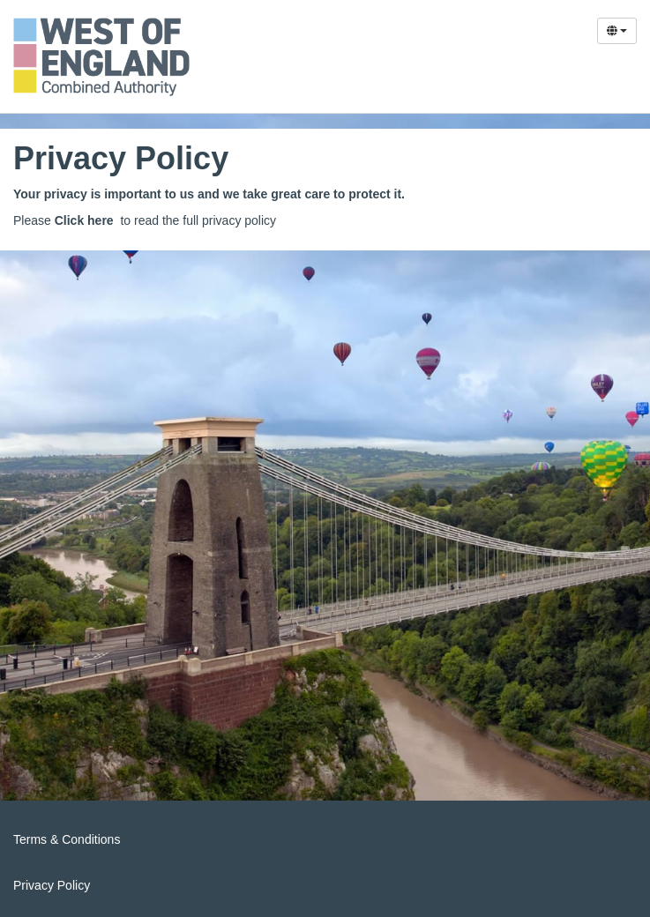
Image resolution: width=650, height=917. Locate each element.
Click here (84, 220)
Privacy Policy (51, 885)
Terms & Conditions (66, 839)
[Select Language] (617, 31)
